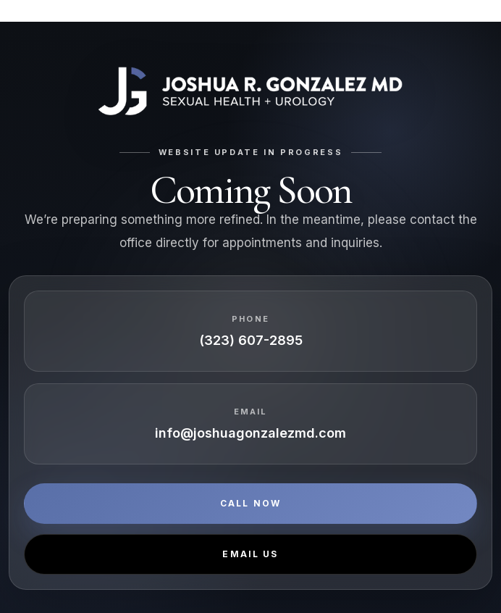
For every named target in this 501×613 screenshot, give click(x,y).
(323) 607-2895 (251, 340)
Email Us (250, 554)
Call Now (250, 503)
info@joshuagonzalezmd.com (250, 433)
